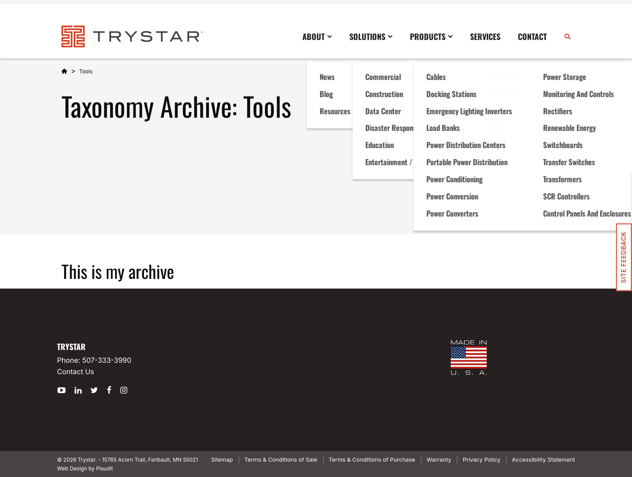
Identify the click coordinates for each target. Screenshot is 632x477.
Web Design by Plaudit (85, 468)
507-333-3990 (106, 360)
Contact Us (75, 371)
